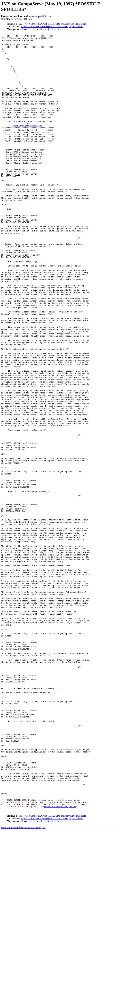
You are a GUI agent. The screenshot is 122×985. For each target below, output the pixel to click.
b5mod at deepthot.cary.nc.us (60, 961)
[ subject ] (48, 29)
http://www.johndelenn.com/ (27, 144)
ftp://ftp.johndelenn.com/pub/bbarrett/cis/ (28, 138)
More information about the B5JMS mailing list (23, 982)
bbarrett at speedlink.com (39, 16)
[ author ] (58, 29)
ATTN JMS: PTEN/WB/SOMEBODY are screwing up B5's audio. (56, 24)
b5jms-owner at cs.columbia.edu (25, 955)
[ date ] (30, 29)
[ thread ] (39, 29)
